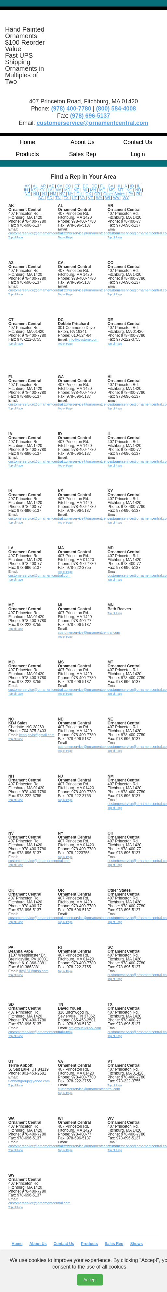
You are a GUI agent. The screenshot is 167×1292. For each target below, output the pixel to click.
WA (99, 198)
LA (50, 190)
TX (67, 198)
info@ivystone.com (83, 339)
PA (131, 194)
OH (79, 194)
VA (83, 198)
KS (34, 190)
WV (117, 198)
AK (28, 186)
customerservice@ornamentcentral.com (39, 233)
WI (108, 198)
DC (86, 186)
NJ (45, 194)
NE (28, 194)
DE (95, 186)
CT (77, 186)
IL (139, 186)
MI (85, 190)
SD (50, 198)
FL (103, 186)
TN (58, 198)
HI (118, 186)
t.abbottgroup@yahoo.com (29, 1081)
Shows (136, 1243)
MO (103, 190)
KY (42, 190)
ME (76, 190)
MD (67, 190)
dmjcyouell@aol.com (85, 1028)
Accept (90, 1279)
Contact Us (137, 142)
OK (88, 194)
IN (26, 190)
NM (53, 194)
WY (125, 198)
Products (27, 154)
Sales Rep (82, 154)
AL (36, 186)
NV (62, 194)
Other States (114, 194)
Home (27, 142)
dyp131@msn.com (33, 971)
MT (121, 190)
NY (71, 194)
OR (97, 194)
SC (41, 198)
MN (93, 190)
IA (125, 186)
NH (36, 194)
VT (91, 198)
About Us (83, 142)
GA (111, 186)
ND (138, 190)
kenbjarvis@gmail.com (37, 735)
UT (75, 198)
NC (129, 190)
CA (60, 186)
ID (132, 186)
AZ (52, 186)
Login (138, 154)
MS (112, 190)
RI (138, 194)
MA (59, 190)
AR (43, 186)
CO (68, 186)
